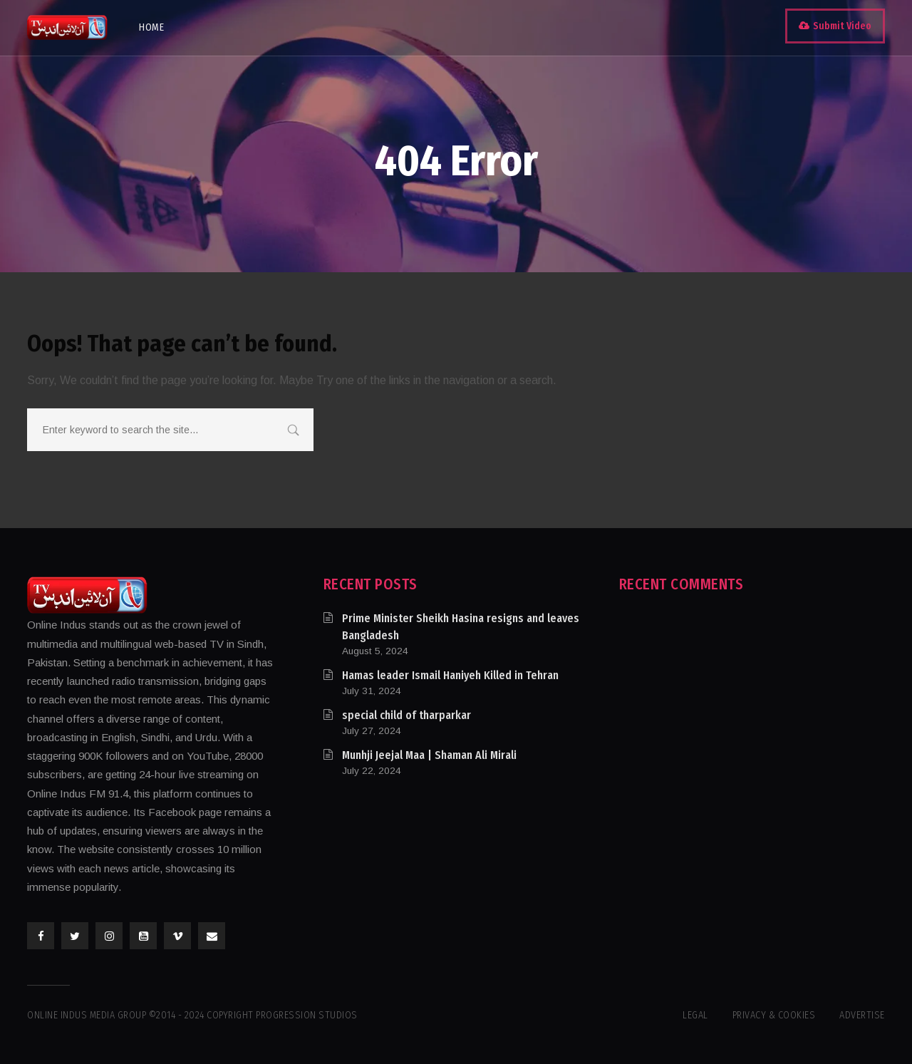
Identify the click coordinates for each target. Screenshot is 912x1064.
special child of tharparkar (406, 715)
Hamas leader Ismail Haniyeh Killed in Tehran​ (450, 675)
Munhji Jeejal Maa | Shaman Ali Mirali (429, 755)
